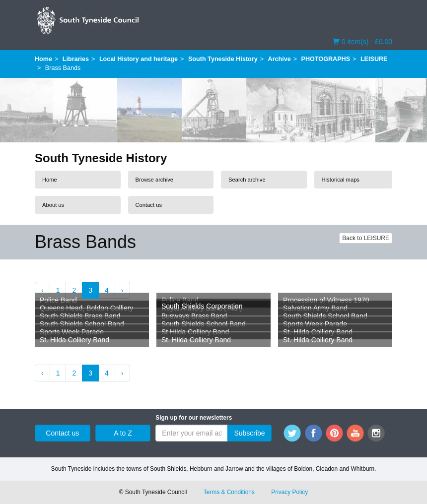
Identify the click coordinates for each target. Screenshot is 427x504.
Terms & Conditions (229, 492)
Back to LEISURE (365, 238)
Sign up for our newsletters (193, 417)
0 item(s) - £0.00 (362, 41)
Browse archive (154, 180)
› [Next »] (122, 290)
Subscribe (249, 433)
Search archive (247, 180)
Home (43, 59)
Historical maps (340, 180)
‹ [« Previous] (42, 290)
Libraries (76, 59)
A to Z (123, 433)
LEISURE (374, 59)
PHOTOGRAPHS (325, 59)
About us (53, 205)
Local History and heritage (138, 59)
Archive (279, 59)
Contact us (149, 205)
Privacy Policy (289, 492)
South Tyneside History (223, 59)
